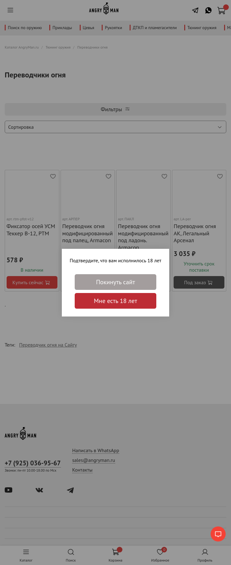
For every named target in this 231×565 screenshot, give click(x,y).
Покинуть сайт (115, 282)
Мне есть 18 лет (115, 301)
